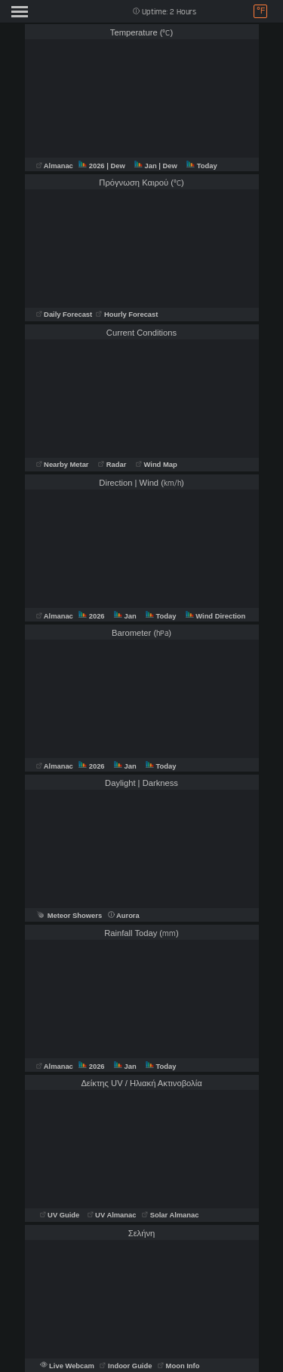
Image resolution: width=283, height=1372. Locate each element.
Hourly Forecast (126, 314)
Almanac (55, 166)
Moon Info (178, 1366)
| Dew (116, 166)
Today (201, 166)
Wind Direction (215, 616)
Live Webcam (68, 1366)
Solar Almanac (170, 1215)
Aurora (124, 915)
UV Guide (61, 1215)
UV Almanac (111, 1215)
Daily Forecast (65, 314)
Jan (146, 166)
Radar (112, 464)
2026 (92, 166)
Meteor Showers (69, 915)
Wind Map (156, 464)
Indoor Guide (127, 1366)
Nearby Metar (63, 464)
